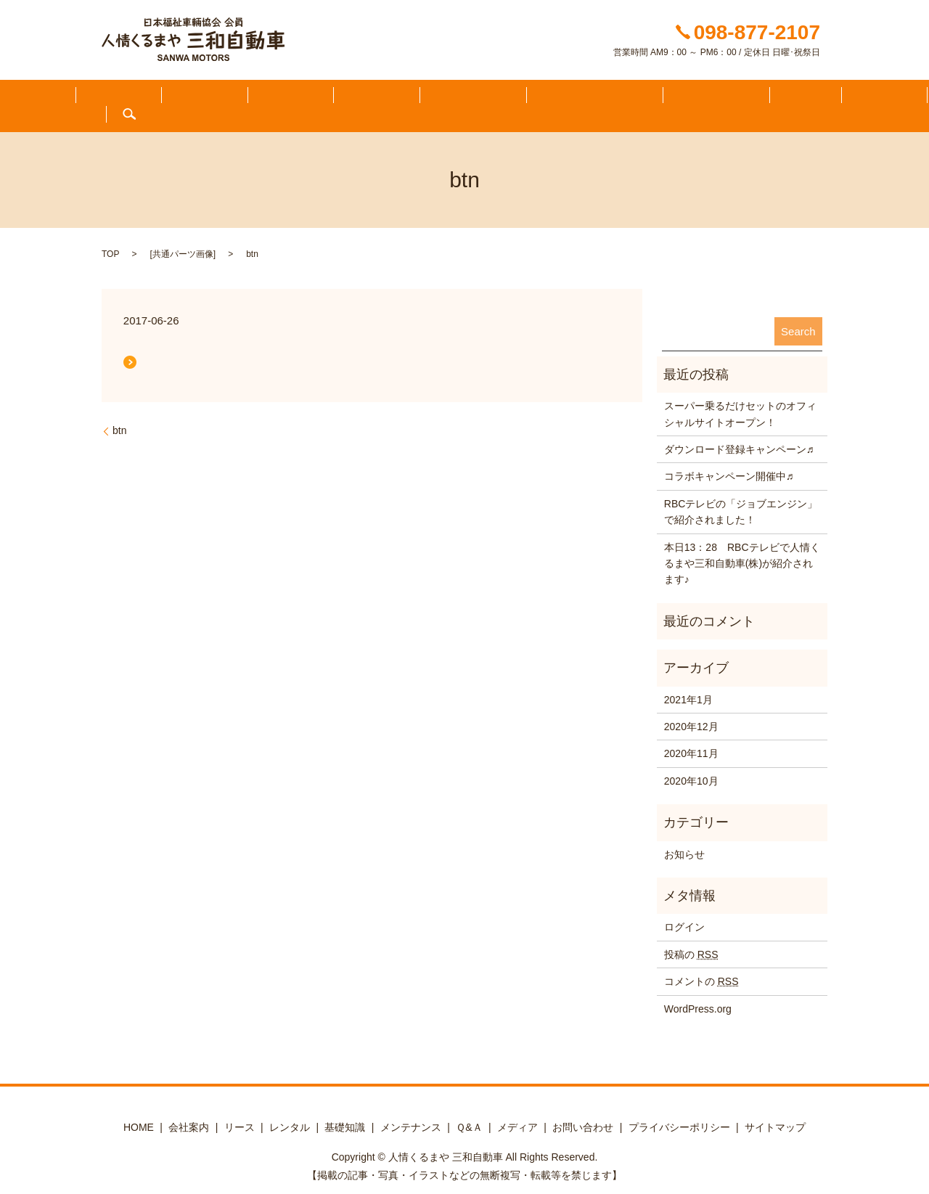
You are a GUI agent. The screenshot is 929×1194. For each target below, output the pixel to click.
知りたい (190, 98)
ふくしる (124, 98)
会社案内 (255, 98)
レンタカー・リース (498, 98)
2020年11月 (691, 737)
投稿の (691, 938)
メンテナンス (600, 98)
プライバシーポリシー (679, 1110)
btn (119, 414)
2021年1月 (688, 683)
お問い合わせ (803, 98)
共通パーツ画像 (182, 238)
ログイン (684, 911)
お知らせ (684, 837)
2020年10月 (691, 764)
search (869, 98)
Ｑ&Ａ (668, 98)
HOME (64, 98)
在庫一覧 (321, 98)
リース (239, 1110)
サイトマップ (775, 1110)
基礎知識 (344, 1110)
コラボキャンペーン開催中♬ (729, 460)
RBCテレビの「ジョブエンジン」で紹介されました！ (741, 495)
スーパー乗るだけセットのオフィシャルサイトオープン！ (740, 398)
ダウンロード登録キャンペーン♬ (739, 433)
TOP (110, 238)
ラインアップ (397, 98)
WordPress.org (698, 992)
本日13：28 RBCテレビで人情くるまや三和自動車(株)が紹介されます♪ (742, 547)
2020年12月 (691, 710)
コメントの (701, 965)
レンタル (289, 1110)
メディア (727, 98)
